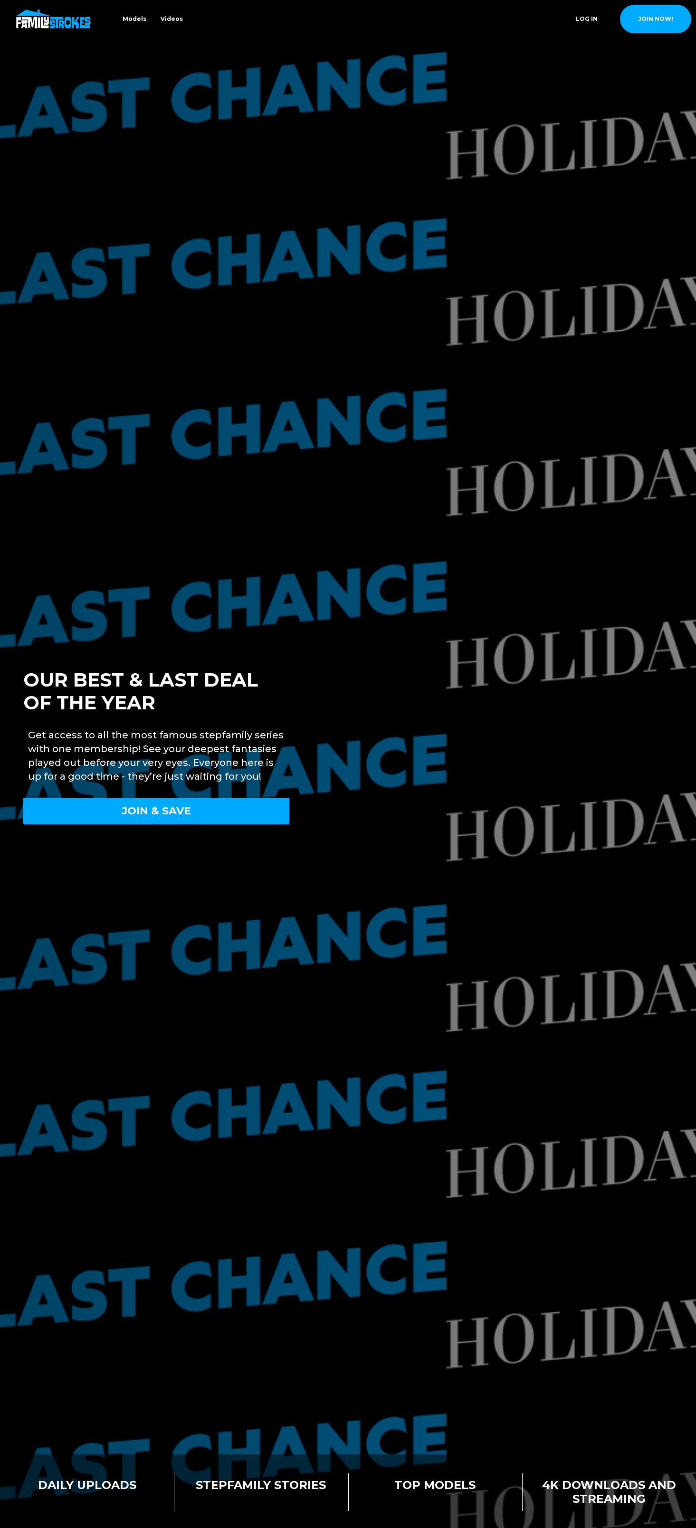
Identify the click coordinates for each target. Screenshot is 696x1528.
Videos (172, 18)
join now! (655, 18)
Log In (587, 18)
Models (134, 18)
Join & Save (156, 810)
